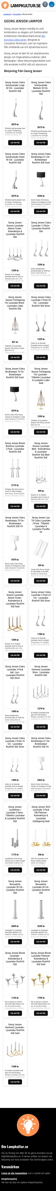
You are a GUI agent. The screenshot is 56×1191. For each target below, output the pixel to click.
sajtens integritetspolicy (31, 1182)
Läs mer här (15, 142)
